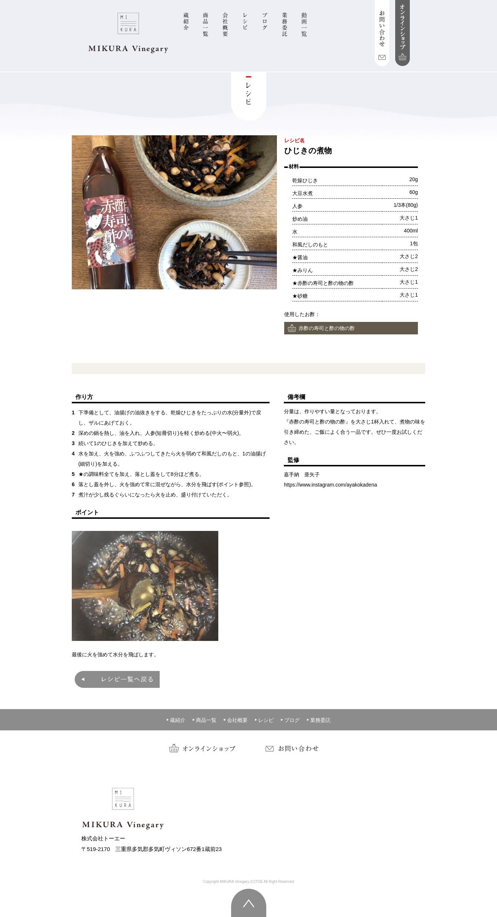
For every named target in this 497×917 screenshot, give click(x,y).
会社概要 (235, 720)
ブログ (290, 720)
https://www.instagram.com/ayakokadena (330, 485)
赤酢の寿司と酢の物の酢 (326, 328)
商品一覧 (204, 720)
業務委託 (319, 720)
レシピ (264, 720)
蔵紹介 (175, 720)
